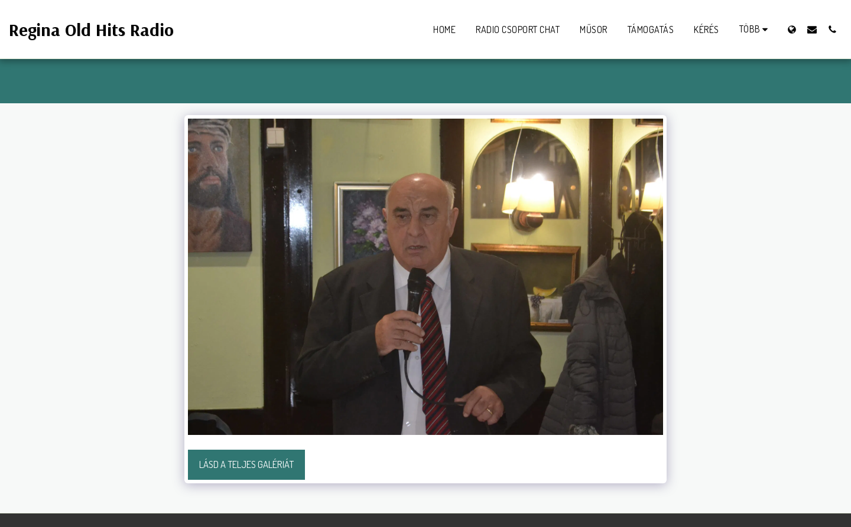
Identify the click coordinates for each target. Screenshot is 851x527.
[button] (812, 29)
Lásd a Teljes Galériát (246, 464)
